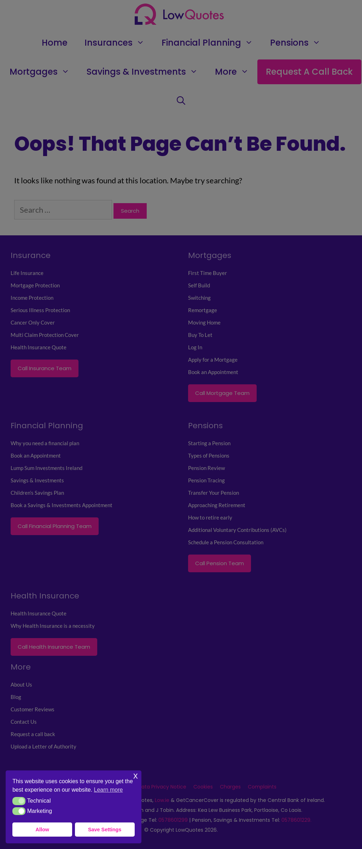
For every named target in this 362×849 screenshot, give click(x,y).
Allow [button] (42, 829)
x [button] (135, 775)
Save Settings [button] (104, 829)
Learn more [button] (108, 790)
